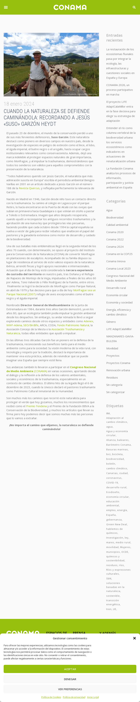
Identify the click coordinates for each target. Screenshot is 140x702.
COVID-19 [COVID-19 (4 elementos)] (112, 482)
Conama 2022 (115, 239)
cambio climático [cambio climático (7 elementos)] (116, 468)
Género (111, 321)
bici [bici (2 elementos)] (108, 454)
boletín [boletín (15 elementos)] (110, 463)
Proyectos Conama (118, 363)
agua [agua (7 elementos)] (109, 426)
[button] (134, 638)
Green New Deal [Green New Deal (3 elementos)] (116, 524)
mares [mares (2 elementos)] (110, 542)
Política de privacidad (74, 697)
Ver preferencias (70, 689)
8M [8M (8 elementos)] (108, 413)
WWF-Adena (14, 325)
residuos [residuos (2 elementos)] (112, 565)
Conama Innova (115, 261)
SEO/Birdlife (30, 325)
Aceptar (70, 669)
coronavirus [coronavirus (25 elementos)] (114, 477)
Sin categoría (114, 385)
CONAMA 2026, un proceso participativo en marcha (119, 89)
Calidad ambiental (117, 225)
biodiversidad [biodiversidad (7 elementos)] (115, 459)
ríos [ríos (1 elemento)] (121, 565)
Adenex (88, 321)
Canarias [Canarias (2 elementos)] (112, 473)
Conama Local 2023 (118, 268)
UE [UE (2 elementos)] (114, 609)
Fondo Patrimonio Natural (73, 325)
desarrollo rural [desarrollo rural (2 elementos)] (116, 487)
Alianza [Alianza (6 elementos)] (111, 440)
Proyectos (112, 355)
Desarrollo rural (116, 288)
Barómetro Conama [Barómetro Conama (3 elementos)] (118, 444)
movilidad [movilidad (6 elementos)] (112, 547)
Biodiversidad (114, 217)
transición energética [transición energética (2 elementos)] (113, 602)
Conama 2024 (115, 246)
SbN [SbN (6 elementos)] (108, 578)
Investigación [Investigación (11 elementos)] (114, 537)
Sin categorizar (115, 392)
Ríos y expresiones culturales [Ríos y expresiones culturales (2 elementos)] (118, 571)
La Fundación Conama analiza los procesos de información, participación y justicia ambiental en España (121, 178)
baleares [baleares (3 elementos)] (123, 440)
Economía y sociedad (119, 302)
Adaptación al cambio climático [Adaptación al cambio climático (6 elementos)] (116, 420)
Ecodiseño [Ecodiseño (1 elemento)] (112, 492)
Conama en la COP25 (119, 254)
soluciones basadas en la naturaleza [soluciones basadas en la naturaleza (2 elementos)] (115, 587)
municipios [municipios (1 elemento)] (113, 551)
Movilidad (112, 348)
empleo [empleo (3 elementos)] (111, 510)
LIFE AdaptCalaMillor (119, 329)
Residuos (112, 377)
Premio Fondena (36, 406)
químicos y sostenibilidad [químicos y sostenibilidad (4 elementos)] (115, 558)
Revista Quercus (29, 188)
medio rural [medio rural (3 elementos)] (123, 542)
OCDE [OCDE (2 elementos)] (124, 551)
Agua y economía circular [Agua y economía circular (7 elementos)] (117, 433)
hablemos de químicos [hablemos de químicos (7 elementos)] (114, 531)
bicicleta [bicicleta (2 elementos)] (117, 454)
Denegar (70, 679)
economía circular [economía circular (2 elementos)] (117, 496)
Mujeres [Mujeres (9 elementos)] (125, 547)
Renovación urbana (118, 370)
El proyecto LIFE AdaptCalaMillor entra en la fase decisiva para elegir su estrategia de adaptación (120, 111)
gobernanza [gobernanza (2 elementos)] (114, 519)
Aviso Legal (93, 697)
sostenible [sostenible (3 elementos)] (113, 595)
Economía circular (117, 295)
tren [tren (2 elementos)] (109, 609)
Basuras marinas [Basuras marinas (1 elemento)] (117, 449)
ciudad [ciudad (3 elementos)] (123, 473)
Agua (109, 210)
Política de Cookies (51, 697)
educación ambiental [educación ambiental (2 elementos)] (112, 503)
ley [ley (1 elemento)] (127, 537)
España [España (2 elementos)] (111, 514)
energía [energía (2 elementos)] (122, 510)
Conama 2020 (115, 232)
